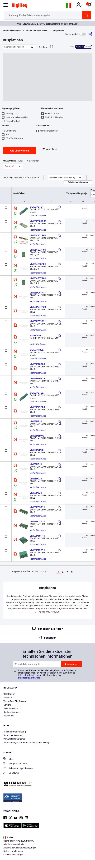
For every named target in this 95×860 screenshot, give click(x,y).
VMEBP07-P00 (38, 307)
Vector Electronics (38, 215)
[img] (19, 6)
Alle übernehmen (19, 150)
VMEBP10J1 (37, 335)
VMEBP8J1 (36, 464)
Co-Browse (11, 773)
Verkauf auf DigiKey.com (14, 701)
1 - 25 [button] (26, 177)
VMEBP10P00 (37, 364)
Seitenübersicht (10, 708)
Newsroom (8, 716)
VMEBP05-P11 (38, 292)
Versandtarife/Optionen (14, 739)
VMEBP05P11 (37, 507)
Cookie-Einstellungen (13, 854)
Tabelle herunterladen (78, 182)
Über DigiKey (9, 694)
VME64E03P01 (38, 249)
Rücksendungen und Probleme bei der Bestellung (26, 742)
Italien (8, 837)
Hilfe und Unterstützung (14, 732)
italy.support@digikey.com (18, 768)
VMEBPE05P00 (38, 221)
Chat (8, 759)
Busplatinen (58, 30)
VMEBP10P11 (37, 535)
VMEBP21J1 (37, 206)
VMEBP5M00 (37, 435)
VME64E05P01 (38, 264)
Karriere (7, 705)
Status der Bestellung (13, 735)
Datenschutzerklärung (29, 677)
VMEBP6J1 (36, 493)
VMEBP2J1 (36, 421)
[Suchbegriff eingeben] (16, 46)
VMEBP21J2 (37, 392)
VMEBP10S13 (37, 378)
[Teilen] (90, 34)
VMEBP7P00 (37, 450)
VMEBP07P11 (37, 521)
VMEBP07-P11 (38, 321)
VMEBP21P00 (37, 407)
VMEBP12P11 (37, 550)
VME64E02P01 (38, 235)
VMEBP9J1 (36, 478)
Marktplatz (8, 697)
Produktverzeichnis (12, 30)
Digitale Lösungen (11, 712)
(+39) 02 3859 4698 (15, 764)
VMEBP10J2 (37, 349)
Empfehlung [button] (62, 177)
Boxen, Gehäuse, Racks (36, 30)
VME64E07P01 (38, 278)
